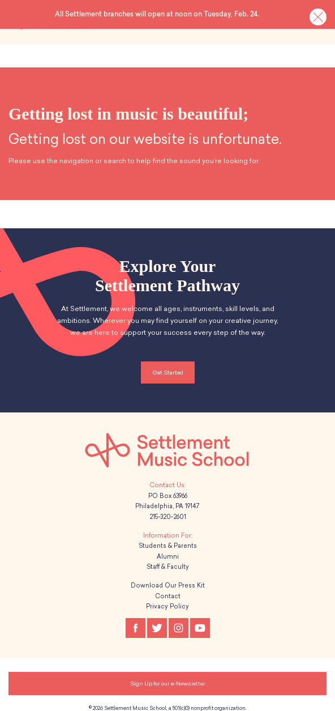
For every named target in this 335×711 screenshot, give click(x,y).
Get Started (167, 366)
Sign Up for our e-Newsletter (167, 677)
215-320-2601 (167, 510)
